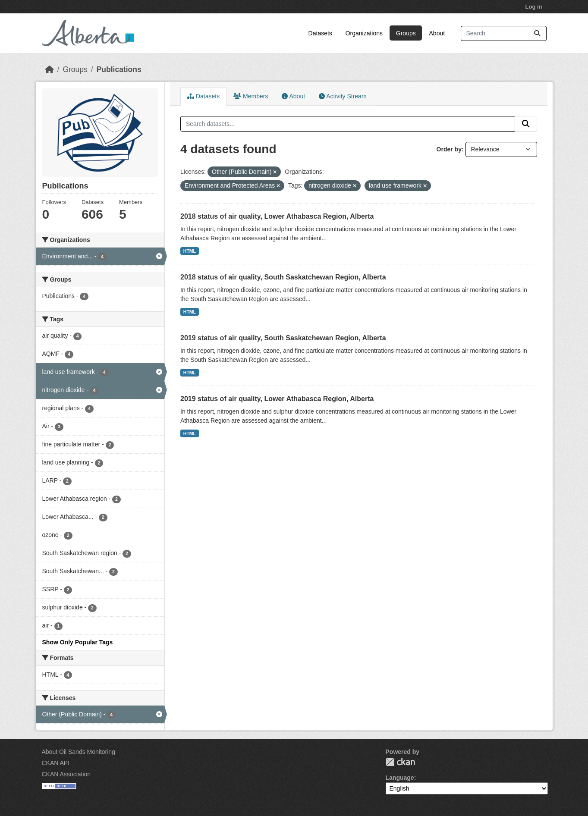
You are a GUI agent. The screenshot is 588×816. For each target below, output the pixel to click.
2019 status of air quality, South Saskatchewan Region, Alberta (283, 338)
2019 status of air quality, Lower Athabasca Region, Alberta (277, 398)
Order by (449, 149)
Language (400, 777)
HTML (189, 251)
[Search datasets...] (504, 33)
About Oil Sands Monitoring (78, 751)
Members (250, 96)
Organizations (364, 33)
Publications (119, 69)
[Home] (49, 69)
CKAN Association (66, 774)
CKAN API (56, 763)
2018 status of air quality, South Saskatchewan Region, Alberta (283, 277)
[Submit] (537, 33)
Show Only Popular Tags (77, 642)
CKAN (400, 761)
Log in (533, 6)
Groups (406, 33)
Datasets (320, 33)
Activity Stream (342, 96)
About (437, 33)
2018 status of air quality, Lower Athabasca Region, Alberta (277, 216)
